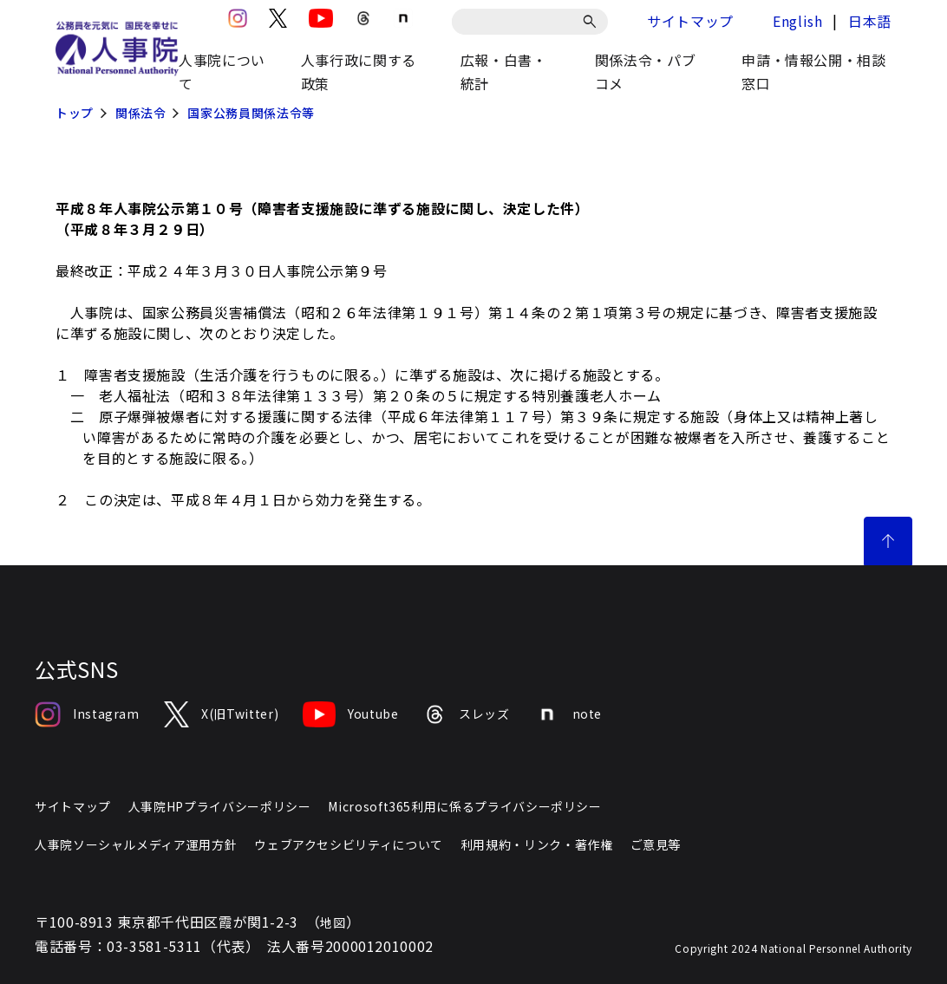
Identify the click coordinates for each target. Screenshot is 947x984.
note (568, 714)
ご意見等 (656, 844)
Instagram (87, 714)
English (797, 20)
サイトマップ (690, 20)
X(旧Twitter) (221, 714)
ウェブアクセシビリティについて (348, 844)
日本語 (869, 20)
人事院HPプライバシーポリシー (219, 806)
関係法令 (141, 112)
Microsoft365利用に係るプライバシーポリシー (464, 806)
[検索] (593, 22)
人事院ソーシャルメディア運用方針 (136, 844)
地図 (332, 922)
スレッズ (466, 714)
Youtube (350, 714)
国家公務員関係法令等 (250, 112)
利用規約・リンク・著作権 (536, 844)
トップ (75, 112)
